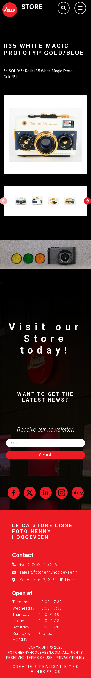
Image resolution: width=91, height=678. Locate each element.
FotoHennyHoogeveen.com (34, 652)
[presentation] (3, 201)
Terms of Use (39, 658)
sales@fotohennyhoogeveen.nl (49, 572)
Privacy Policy (70, 658)
